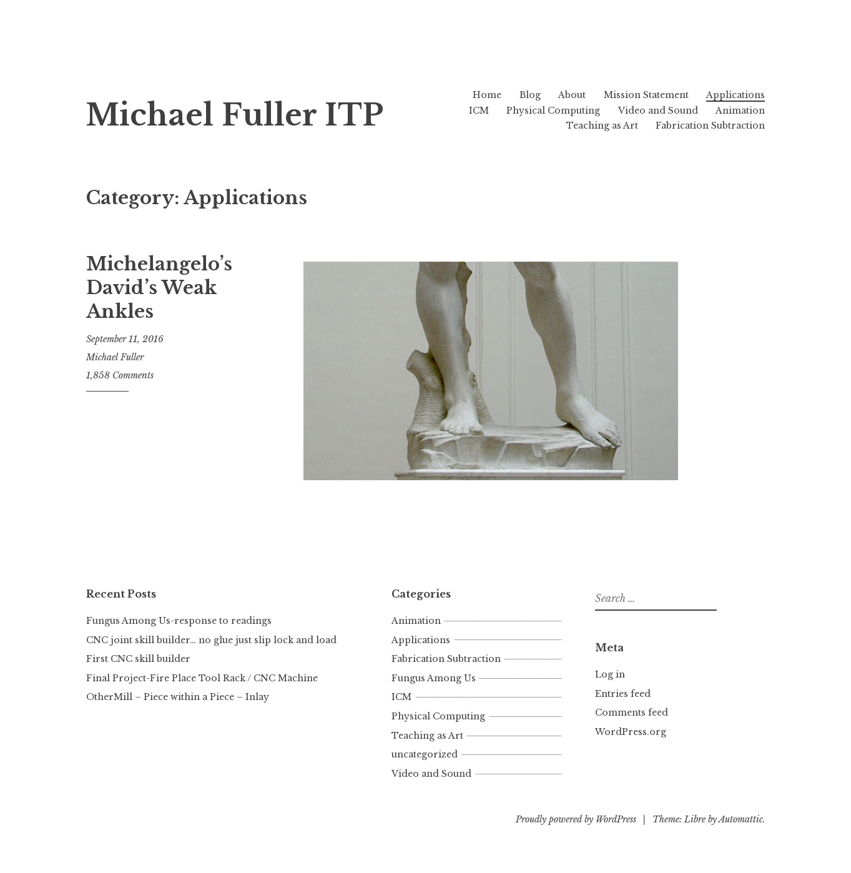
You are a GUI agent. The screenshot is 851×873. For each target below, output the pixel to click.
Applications (735, 95)
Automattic (741, 819)
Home (487, 95)
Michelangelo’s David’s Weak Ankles (159, 287)
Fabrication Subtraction (710, 125)
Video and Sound (658, 110)
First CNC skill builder (138, 658)
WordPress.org (630, 731)
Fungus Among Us (433, 678)
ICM (479, 110)
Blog (530, 95)
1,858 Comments (120, 375)
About (572, 95)
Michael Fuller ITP (234, 115)
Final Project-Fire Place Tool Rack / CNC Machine (202, 678)
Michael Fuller (115, 357)
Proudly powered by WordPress (576, 819)
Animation (740, 110)
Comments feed (631, 712)
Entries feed (623, 693)
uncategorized (424, 754)
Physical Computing (553, 110)
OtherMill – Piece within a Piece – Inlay (177, 697)
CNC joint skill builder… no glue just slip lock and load (211, 640)
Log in (610, 674)
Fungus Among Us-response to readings (179, 620)
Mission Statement (646, 95)
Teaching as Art (602, 125)
